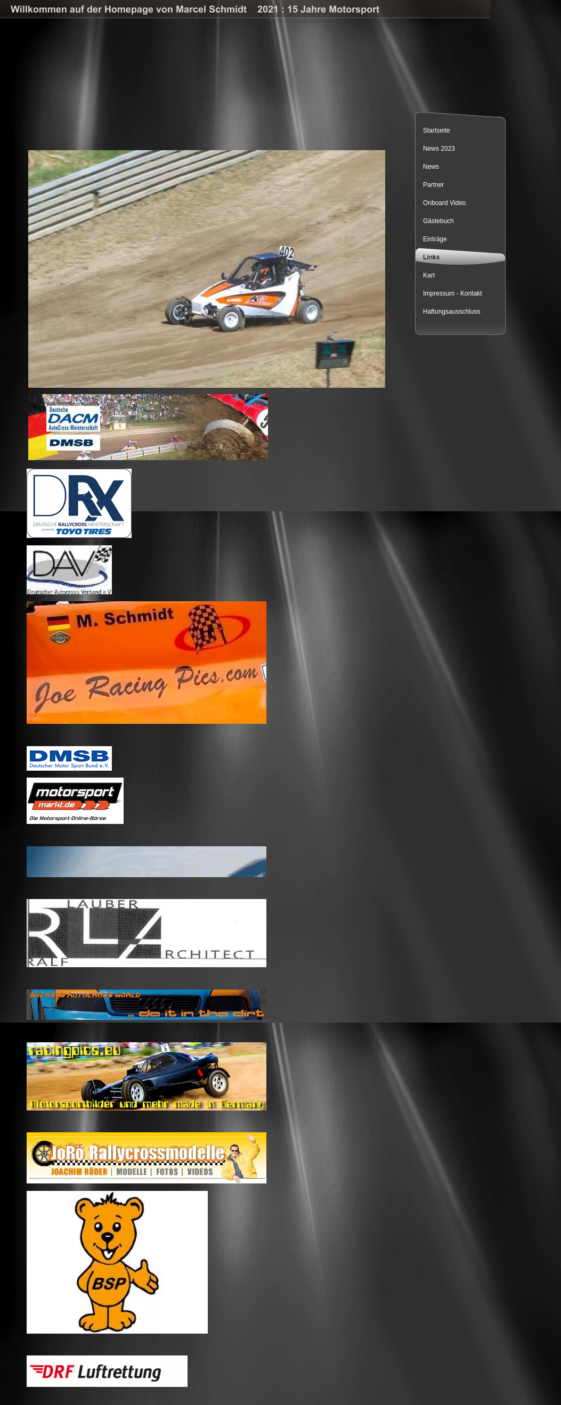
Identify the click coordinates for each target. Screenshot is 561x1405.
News (431, 166)
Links (431, 257)
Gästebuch (438, 221)
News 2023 (439, 148)
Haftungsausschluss (451, 311)
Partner (433, 185)
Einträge (435, 239)
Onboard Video (444, 203)
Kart (429, 275)
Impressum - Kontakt (452, 293)
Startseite (436, 130)
